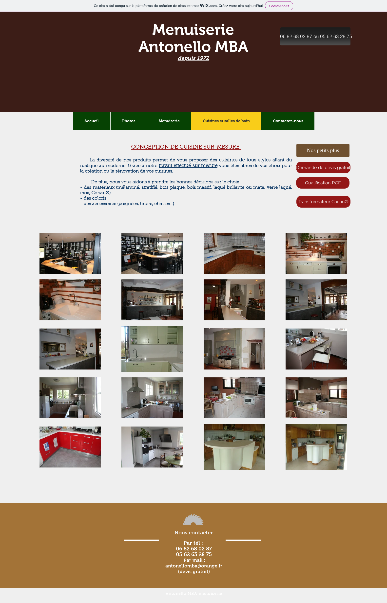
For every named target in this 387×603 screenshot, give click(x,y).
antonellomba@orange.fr (193, 565)
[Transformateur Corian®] (323, 202)
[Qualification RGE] (322, 183)
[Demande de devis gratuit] (323, 167)
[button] (315, 36)
